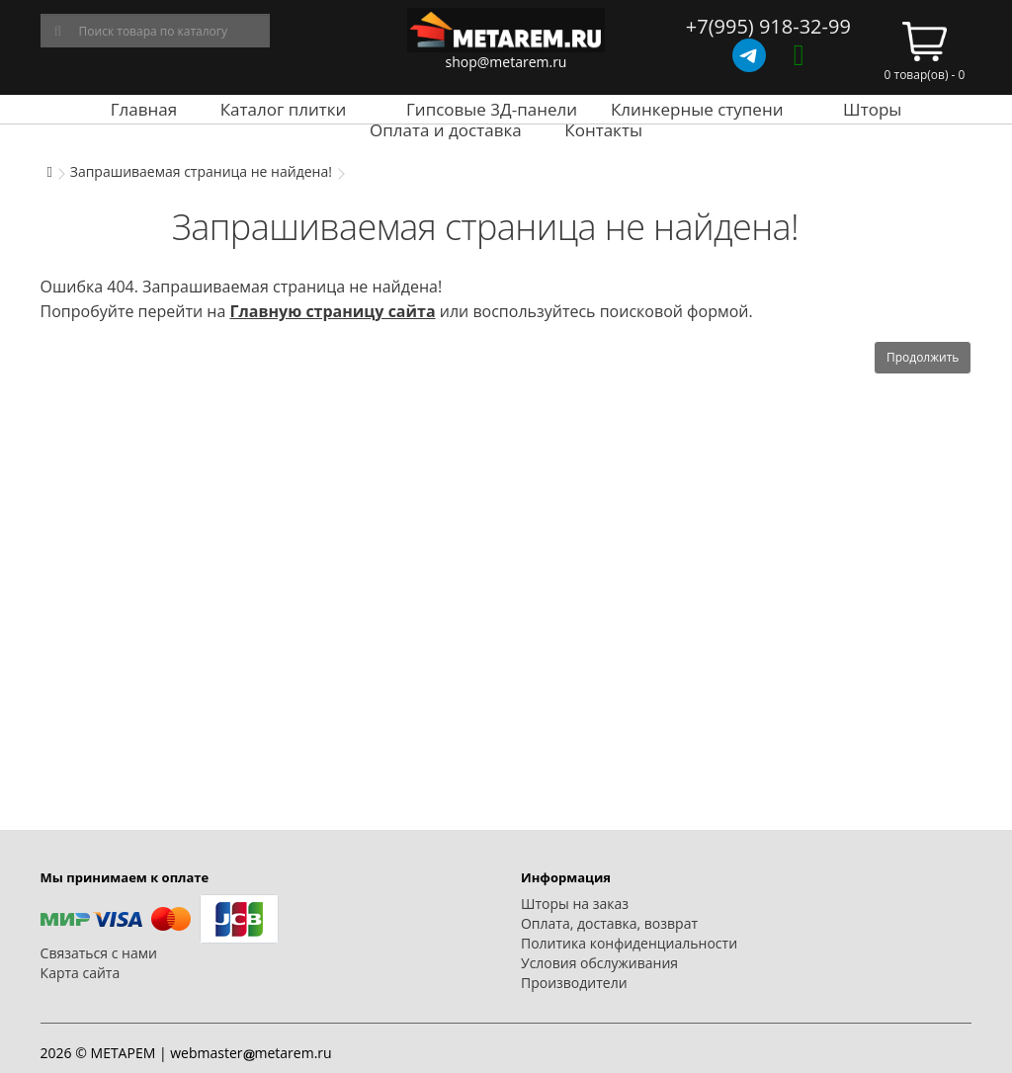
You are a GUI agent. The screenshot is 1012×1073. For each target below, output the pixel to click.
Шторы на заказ (575, 903)
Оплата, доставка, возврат (609, 923)
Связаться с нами (99, 953)
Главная (144, 109)
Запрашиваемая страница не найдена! (201, 171)
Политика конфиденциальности (629, 943)
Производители (574, 982)
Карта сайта (81, 972)
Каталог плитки (283, 109)
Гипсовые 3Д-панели (491, 109)
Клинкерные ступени (697, 109)
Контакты (603, 130)
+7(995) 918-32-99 (768, 26)
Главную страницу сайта (332, 311)
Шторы (872, 109)
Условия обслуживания (599, 962)
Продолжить (922, 357)
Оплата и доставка (446, 130)
